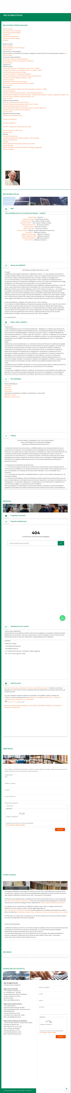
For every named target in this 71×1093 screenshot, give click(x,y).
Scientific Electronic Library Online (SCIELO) (16, 110)
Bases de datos (8, 29)
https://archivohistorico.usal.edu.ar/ (18, 901)
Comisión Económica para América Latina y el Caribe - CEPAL (22, 70)
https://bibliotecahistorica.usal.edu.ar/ (53, 902)
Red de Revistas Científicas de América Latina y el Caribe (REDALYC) (24, 108)
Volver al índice (7, 49)
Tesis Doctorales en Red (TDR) (12, 130)
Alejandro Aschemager (29, 234)
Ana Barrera (29, 232)
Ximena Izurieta (22, 230)
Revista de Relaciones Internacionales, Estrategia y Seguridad (22, 147)
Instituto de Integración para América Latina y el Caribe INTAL (22, 76)
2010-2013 (8, 385)
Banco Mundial (7, 46)
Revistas (5, 40)
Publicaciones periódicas (11, 36)
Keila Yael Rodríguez (28, 238)
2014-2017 (8, 387)
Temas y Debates (8, 149)
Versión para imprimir (12, 702)
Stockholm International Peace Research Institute (18, 83)
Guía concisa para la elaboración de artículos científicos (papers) (27, 688)
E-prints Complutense (10, 119)
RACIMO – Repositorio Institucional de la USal (17, 127)
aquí (65, 53)
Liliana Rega (32, 217)
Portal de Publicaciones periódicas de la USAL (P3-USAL (20, 104)
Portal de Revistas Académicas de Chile (15, 106)
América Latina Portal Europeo (12, 115)
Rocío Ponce (29, 240)
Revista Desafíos (8, 145)
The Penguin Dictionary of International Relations (18, 61)
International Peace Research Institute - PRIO (17, 78)
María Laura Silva (29, 228)
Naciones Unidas (8, 80)
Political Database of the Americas (14, 48)
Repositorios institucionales (11, 38)
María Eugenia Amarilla (29, 236)
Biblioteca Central (10, 395)
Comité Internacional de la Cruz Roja (14, 72)
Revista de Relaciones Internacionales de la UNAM (19, 143)
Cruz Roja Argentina (9, 91)
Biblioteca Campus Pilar (12, 397)
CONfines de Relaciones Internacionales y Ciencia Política (21, 138)
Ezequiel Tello (25, 221)
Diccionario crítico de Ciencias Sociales (15, 59)
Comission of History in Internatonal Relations (17, 74)
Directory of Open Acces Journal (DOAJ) (16, 102)
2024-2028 (8, 391)
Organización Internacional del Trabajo (15, 81)
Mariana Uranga (28, 219)
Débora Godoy (28, 227)
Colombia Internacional (10, 136)
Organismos (7, 34)
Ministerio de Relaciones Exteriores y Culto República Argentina (23, 93)
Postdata (6, 142)
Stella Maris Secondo (29, 225)
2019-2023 (8, 389)
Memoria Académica (9, 123)
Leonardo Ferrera (25, 223)
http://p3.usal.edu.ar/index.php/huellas (17, 910)
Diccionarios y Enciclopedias (12, 31)
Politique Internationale (10, 140)
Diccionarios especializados (11, 32)
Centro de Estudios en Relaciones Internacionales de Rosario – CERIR (25, 89)
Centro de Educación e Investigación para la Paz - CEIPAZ (21, 68)
